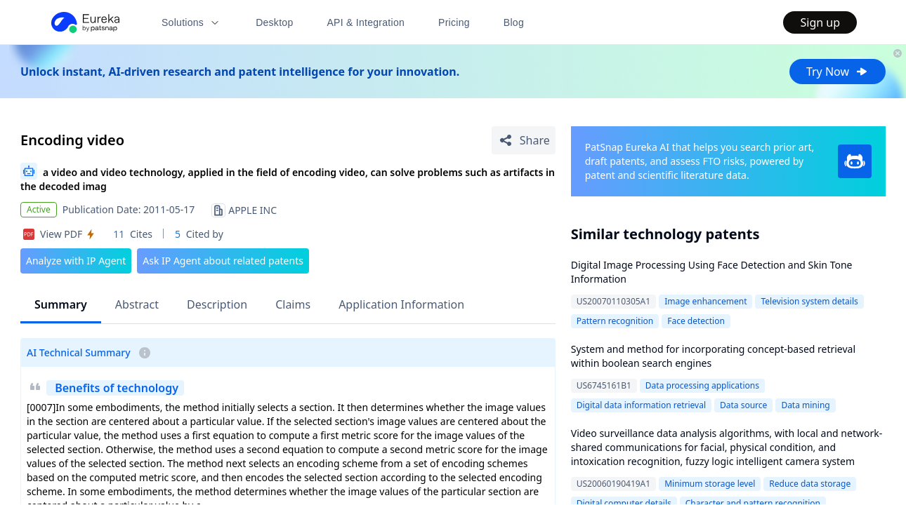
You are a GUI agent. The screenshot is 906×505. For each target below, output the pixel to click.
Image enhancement (705, 301)
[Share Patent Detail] (524, 140)
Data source (743, 405)
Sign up (820, 22)
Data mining (805, 405)
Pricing (454, 22)
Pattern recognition (615, 321)
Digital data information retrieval (641, 405)
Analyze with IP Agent (76, 260)
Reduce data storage (810, 484)
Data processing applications (702, 385)
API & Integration (366, 22)
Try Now (837, 71)
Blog (514, 22)
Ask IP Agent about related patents (223, 260)
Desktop (274, 22)
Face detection (696, 321)
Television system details (809, 301)
